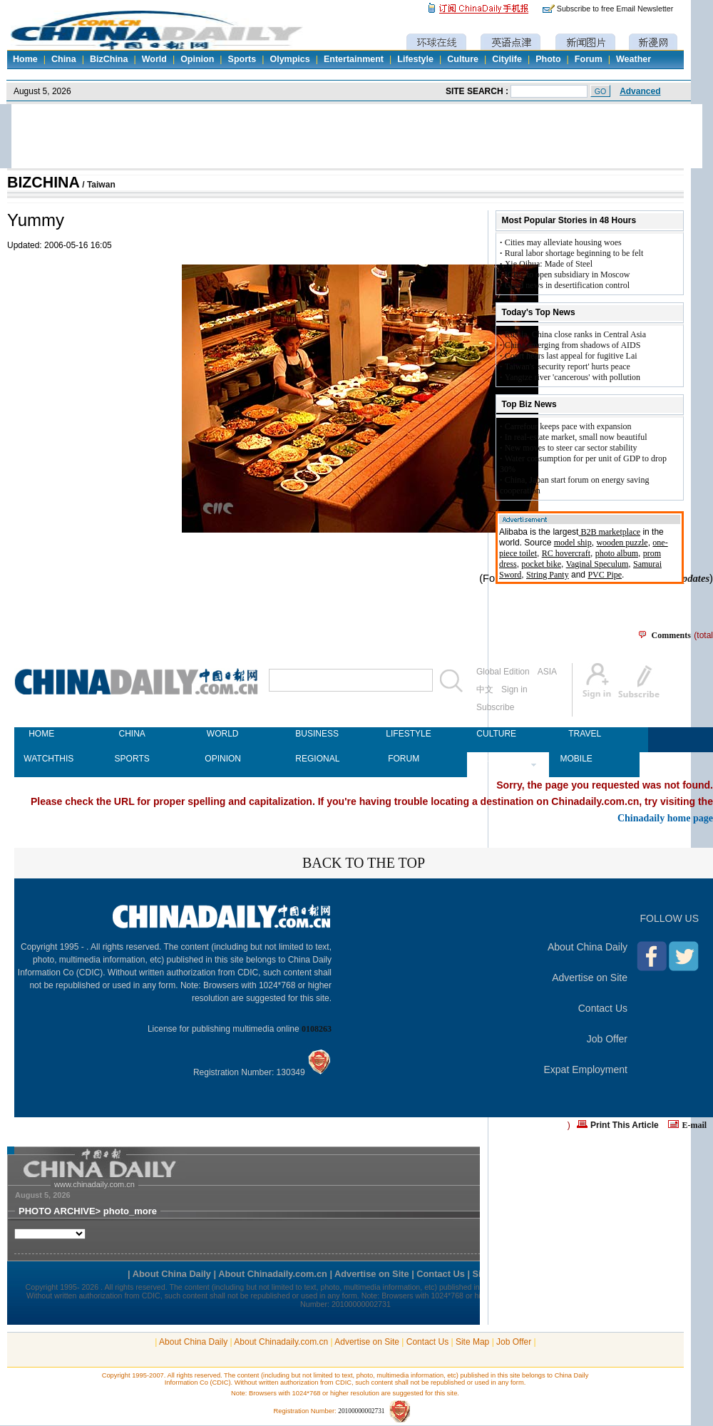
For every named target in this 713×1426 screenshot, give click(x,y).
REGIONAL (313, 759)
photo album (616, 553)
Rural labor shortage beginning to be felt (574, 253)
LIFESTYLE (403, 734)
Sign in (514, 689)
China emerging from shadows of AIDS (573, 345)
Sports (242, 59)
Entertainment (354, 59)
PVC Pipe (605, 575)
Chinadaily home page (665, 818)
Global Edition (503, 672)
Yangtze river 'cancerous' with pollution (572, 377)
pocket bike (541, 564)
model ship (573, 543)
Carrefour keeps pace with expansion (568, 426)
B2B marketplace (609, 532)
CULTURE (494, 734)
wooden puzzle (621, 543)
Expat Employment (586, 1069)
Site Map (472, 1342)
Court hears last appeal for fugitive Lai (571, 356)
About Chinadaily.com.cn (281, 1342)
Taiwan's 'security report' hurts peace (567, 366)
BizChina (109, 59)
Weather (633, 59)
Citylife (507, 59)
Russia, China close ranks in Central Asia (575, 334)
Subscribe (495, 707)
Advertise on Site (589, 977)
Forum (588, 59)
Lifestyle (415, 59)
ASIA (547, 672)
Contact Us (602, 1008)
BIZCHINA (43, 182)
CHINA (131, 734)
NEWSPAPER (494, 759)
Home (25, 59)
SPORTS (132, 759)
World (154, 59)
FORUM (403, 759)
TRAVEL (584, 734)
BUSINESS (313, 734)
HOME (41, 734)
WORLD (223, 734)
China (63, 59)
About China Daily (587, 947)
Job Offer (607, 1039)
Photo (547, 59)
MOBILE (576, 759)
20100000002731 (361, 1411)
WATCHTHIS (41, 759)
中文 (484, 689)
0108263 (317, 1029)
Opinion (197, 59)
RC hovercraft (566, 553)
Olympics (289, 59)
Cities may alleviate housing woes (563, 242)
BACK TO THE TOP (363, 863)
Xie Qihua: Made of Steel (549, 264)
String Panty (547, 575)
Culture (462, 59)
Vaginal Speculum (597, 564)
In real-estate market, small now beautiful (576, 437)
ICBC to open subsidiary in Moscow (567, 274)
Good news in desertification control (567, 285)
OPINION (222, 759)
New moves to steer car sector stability (571, 448)
